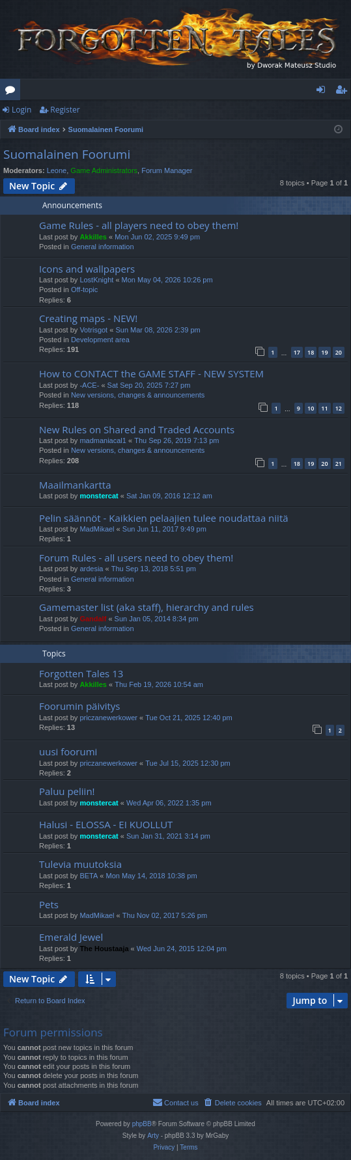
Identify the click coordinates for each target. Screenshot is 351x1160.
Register (64, 109)
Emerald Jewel (71, 936)
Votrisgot (93, 330)
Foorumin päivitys (79, 705)
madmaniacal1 (102, 440)
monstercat (98, 496)
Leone (57, 170)
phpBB (142, 1123)
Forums (12, 91)
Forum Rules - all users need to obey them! (136, 557)
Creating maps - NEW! (88, 318)
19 (324, 352)
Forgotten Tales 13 (81, 673)
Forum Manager (166, 170)
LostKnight (96, 280)
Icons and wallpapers (87, 268)
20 (338, 352)
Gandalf (92, 619)
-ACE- (89, 385)
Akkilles (93, 237)
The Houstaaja (103, 948)
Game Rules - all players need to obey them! (138, 225)
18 (310, 352)
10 (310, 408)
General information (102, 246)
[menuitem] (232, 1103)
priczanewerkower (108, 718)
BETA (88, 876)
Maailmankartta (75, 484)
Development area (100, 340)
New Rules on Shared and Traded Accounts (136, 429)
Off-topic (84, 289)
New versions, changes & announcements (137, 395)
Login (21, 109)
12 (338, 408)
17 (297, 352)
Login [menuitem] (323, 91)
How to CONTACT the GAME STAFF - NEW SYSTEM (151, 373)
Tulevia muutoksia (80, 863)
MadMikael (96, 529)
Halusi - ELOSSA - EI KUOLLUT (106, 824)
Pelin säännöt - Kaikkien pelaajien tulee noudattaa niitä (163, 517)
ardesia (91, 569)
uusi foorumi (68, 751)
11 (324, 408)
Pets (49, 904)
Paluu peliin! (67, 791)
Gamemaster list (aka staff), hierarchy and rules (146, 607)
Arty (153, 1135)
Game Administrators (103, 170)
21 (338, 463)
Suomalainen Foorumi (66, 154)
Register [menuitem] (344, 91)
